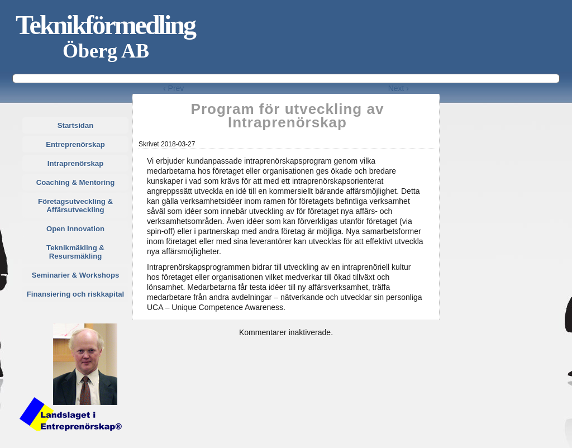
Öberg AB (106, 51)
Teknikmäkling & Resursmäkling (75, 252)
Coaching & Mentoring (75, 182)
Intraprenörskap (75, 163)
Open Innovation (75, 229)
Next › (398, 88)
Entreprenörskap (75, 144)
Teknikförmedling (105, 25)
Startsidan (76, 125)
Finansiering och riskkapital (75, 294)
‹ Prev (173, 88)
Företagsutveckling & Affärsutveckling (75, 205)
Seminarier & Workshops (76, 275)
